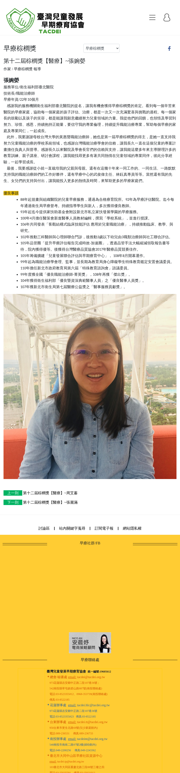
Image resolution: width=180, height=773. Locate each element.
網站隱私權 (132, 528)
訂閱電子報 (104, 528)
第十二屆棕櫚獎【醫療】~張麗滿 (41, 502)
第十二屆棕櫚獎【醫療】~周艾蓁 (41, 493)
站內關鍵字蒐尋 (72, 528)
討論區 (44, 528)
